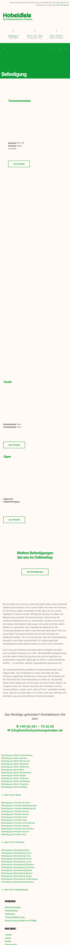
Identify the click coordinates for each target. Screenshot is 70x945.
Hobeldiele (17, 15)
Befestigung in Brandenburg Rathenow (17, 882)
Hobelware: (11, 928)
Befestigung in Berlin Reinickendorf (16, 772)
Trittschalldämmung (15, 917)
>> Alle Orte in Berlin (11, 795)
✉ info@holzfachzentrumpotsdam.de (35, 730)
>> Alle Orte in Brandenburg (14, 889)
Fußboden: (10, 901)
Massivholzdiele (13, 907)
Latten (8, 938)
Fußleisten (10, 914)
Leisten (8, 934)
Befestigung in (16, 755)
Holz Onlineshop (63, 5)
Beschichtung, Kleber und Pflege (20, 920)
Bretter (8, 941)
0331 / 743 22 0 (56, 36)
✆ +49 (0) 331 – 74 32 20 (35, 726)
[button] (4, 48)
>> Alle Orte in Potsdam (12, 842)
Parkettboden (11, 910)
